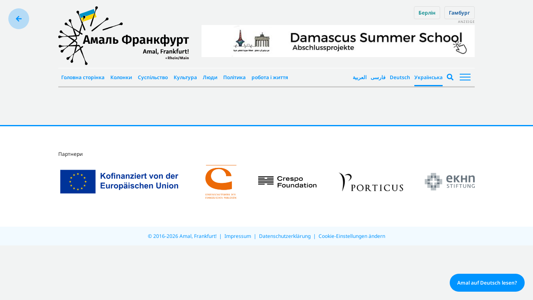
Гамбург (459, 12)
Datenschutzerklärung (285, 236)
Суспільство (153, 77)
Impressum (237, 236)
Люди (210, 77)
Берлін (427, 12)
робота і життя (270, 77)
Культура (185, 77)
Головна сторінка (83, 77)
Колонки (121, 77)
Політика (234, 77)
